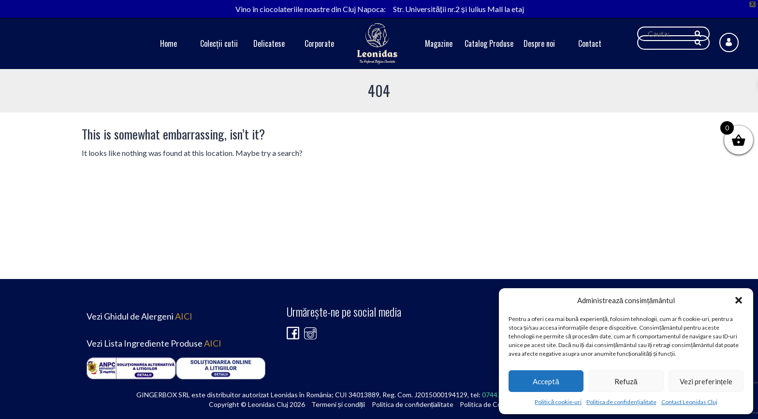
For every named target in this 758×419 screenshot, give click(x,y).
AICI (183, 316)
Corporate (319, 43)
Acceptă (546, 381)
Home (168, 43)
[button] (738, 300)
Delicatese (269, 43)
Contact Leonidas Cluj (689, 401)
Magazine (438, 43)
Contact (589, 43)
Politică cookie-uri (558, 401)
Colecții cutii (219, 43)
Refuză (625, 381)
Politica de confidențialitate (621, 401)
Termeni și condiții (338, 404)
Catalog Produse (489, 43)
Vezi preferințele (706, 381)
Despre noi (539, 43)
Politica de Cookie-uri (492, 404)
